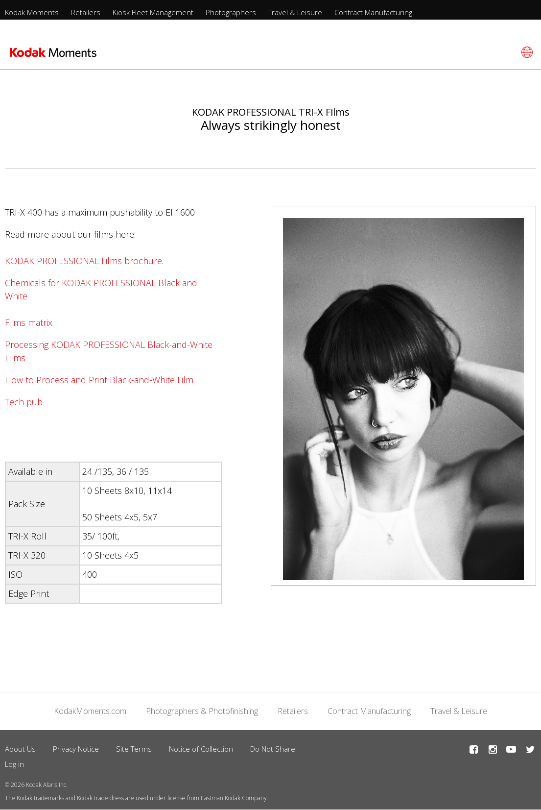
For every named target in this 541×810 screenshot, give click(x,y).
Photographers (231, 12)
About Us (20, 749)
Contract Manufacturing (373, 12)
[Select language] (525, 52)
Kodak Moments (32, 12)
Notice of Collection (201, 749)
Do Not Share (272, 749)
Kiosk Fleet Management (153, 12)
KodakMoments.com (90, 711)
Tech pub (24, 402)
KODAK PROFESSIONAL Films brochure (83, 261)
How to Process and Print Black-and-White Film (99, 380)
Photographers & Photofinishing (202, 711)
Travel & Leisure (295, 12)
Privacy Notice (76, 749)
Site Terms (134, 749)
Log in (14, 764)
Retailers (85, 12)
